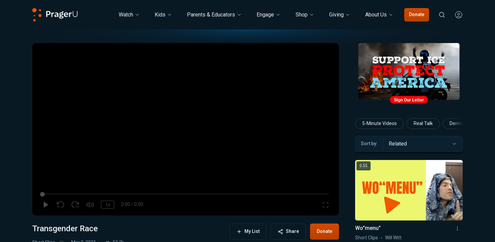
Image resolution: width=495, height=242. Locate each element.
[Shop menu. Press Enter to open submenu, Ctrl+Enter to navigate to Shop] (305, 15)
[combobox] (423, 144)
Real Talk (423, 123)
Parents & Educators (214, 14)
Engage (269, 14)
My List (248, 231)
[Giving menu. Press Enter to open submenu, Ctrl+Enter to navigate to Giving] (339, 15)
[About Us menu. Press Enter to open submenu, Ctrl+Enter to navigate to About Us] (379, 15)
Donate (416, 14)
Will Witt (393, 237)
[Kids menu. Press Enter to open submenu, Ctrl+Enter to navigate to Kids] (163, 15)
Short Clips (366, 237)
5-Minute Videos (379, 123)
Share (288, 231)
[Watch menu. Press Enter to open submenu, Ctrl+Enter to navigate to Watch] (129, 15)
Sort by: (369, 143)
